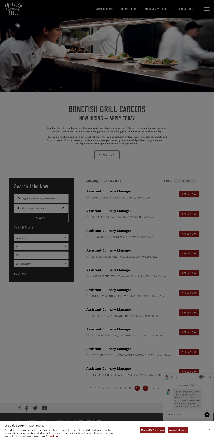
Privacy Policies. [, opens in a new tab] (53, 436)
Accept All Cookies (177, 430)
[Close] (209, 429)
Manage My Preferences (152, 430)
